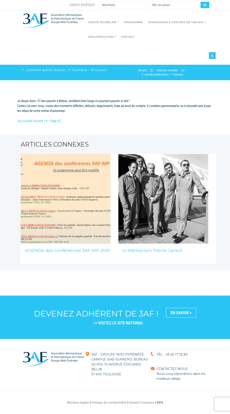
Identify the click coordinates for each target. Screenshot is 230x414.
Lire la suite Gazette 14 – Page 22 (39, 121)
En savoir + (181, 312)
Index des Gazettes (167, 70)
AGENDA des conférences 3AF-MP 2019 (67, 250)
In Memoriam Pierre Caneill (152, 250)
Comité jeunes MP (102, 22)
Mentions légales (78, 403)
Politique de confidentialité (109, 403)
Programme (133, 22)
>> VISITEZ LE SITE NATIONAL (118, 323)
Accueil (143, 70)
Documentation (101, 36)
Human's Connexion (142, 403)
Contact (128, 36)
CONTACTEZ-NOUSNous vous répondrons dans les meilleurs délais (181, 374)
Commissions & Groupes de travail (175, 22)
